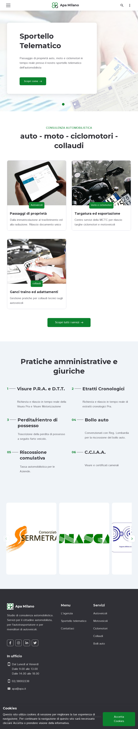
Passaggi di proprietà (28, 214)
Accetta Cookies (119, 719)
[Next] (131, 538)
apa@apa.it (19, 689)
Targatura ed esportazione (97, 214)
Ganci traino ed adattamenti (34, 292)
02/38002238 (20, 681)
